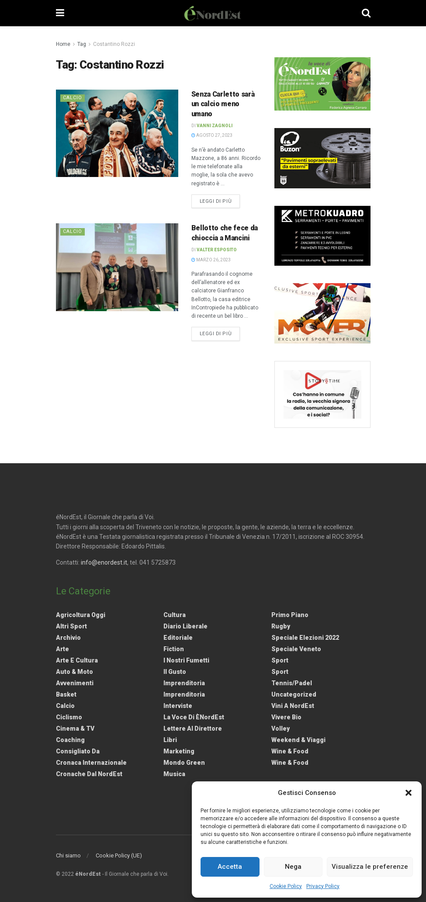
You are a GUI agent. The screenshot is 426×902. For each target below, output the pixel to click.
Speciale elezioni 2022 (305, 637)
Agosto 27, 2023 (211, 135)
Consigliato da (78, 751)
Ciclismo (69, 717)
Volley (280, 728)
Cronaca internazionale (91, 762)
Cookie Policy (286, 886)
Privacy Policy (322, 886)
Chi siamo (68, 855)
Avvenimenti (75, 683)
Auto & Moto (74, 671)
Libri (170, 739)
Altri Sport (71, 626)
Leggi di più (220, 200)
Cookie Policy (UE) (119, 855)
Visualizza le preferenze (370, 867)
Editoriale (178, 637)
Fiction (173, 648)
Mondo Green (184, 762)
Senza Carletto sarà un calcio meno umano (223, 104)
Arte (62, 648)
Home (63, 44)
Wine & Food (289, 751)
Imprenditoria (184, 683)
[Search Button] (366, 13)
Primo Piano (289, 614)
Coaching (70, 739)
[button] (408, 792)
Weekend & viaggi (298, 739)
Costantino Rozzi (114, 44)
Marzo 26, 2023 (211, 259)
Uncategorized (293, 694)
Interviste (177, 705)
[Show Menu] (60, 13)
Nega (293, 867)
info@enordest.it (104, 562)
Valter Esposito (217, 249)
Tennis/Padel (291, 683)
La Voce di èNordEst (193, 717)
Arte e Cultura (77, 660)
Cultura (174, 614)
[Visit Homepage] (212, 13)
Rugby (280, 626)
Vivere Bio (286, 717)
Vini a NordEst (292, 705)
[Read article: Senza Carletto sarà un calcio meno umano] (117, 133)
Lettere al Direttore (192, 728)
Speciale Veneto (296, 648)
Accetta (230, 867)
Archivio (68, 637)
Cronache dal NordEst (89, 773)
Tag (81, 44)
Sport (279, 660)
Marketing (178, 751)
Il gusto (174, 671)
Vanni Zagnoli (214, 125)
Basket (66, 694)
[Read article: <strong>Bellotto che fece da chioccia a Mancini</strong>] (117, 267)
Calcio (72, 98)
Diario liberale (185, 626)
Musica (174, 773)
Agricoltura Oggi (80, 614)
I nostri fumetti (186, 660)
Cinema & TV (75, 728)
